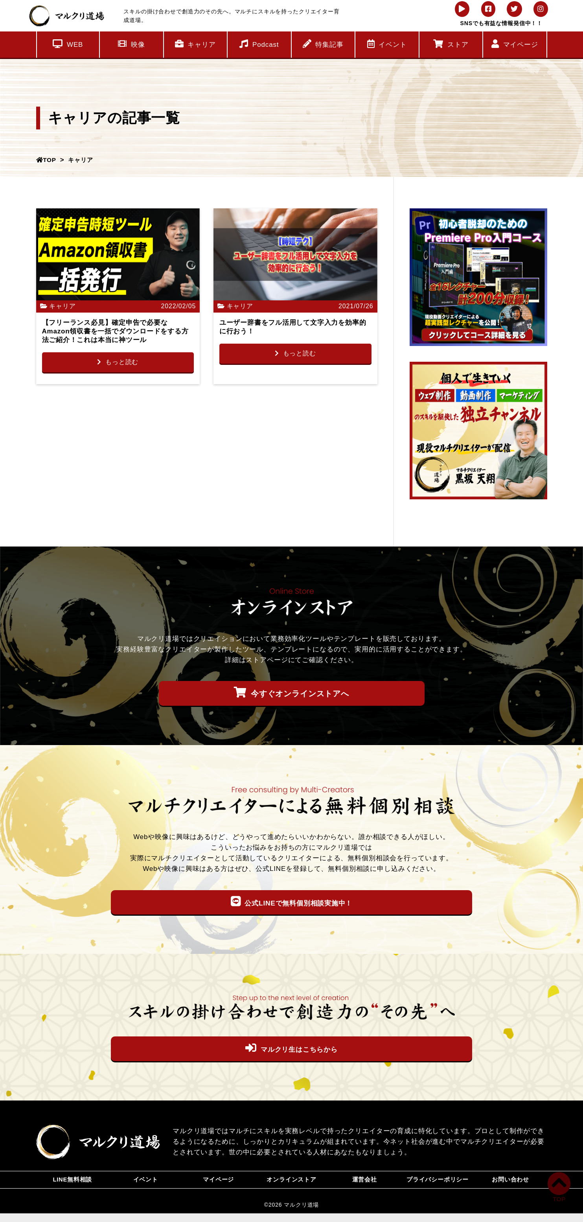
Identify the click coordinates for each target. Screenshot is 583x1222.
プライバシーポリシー (438, 1184)
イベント (387, 43)
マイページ (514, 43)
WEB (68, 43)
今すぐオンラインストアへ (291, 692)
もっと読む (118, 362)
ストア (450, 43)
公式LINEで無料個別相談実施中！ (292, 901)
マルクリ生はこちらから (291, 1048)
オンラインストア (291, 1184)
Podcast (259, 43)
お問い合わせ (510, 1184)
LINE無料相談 (72, 1184)
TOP (47, 160)
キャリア (195, 43)
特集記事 (323, 43)
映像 (131, 43)
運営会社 (364, 1184)
